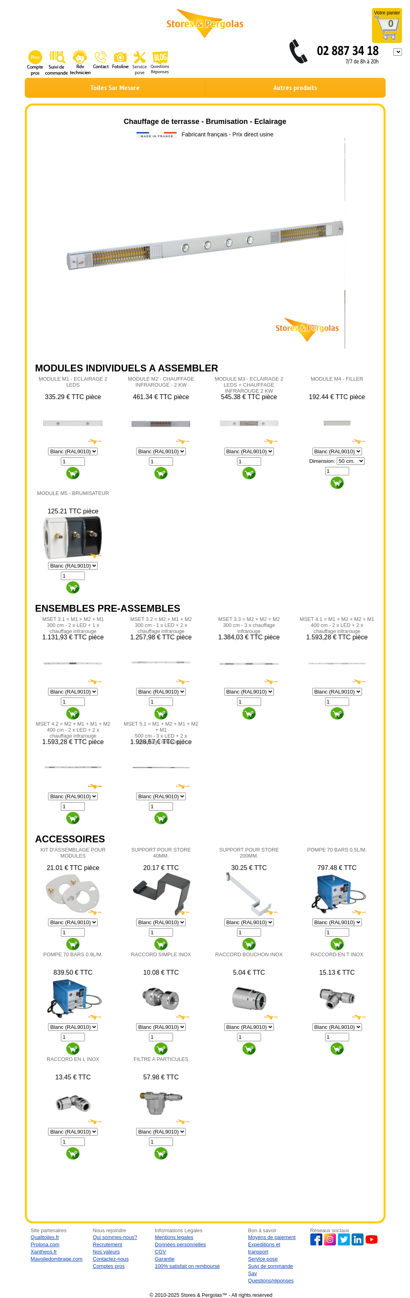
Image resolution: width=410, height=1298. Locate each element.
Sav (252, 1273)
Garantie (165, 1259)
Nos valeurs (106, 1252)
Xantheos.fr (44, 1252)
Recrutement (107, 1244)
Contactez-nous (111, 1259)
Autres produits (295, 87)
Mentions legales (174, 1237)
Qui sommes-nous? (115, 1237)
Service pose (263, 1259)
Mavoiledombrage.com (56, 1259)
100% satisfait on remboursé (187, 1266)
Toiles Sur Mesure (115, 87)
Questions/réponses (271, 1281)
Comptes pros (109, 1266)
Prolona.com (45, 1244)
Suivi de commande (270, 1266)
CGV (160, 1252)
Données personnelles (180, 1244)
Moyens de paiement (272, 1237)
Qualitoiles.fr (45, 1237)
